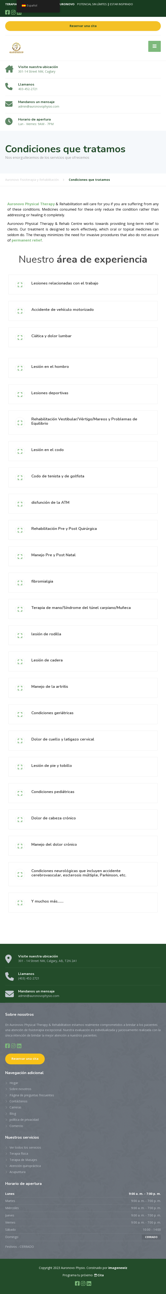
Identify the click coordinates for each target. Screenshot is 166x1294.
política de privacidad (24, 1120)
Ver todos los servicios (25, 1147)
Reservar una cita (83, 26)
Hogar (14, 1083)
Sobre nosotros (20, 1089)
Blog (13, 1113)
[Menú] (154, 46)
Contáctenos (18, 1101)
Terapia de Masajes (23, 1160)
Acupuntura (18, 1172)
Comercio (16, 1126)
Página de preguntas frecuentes (32, 1095)
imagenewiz (117, 1268)
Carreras (15, 1107)
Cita (99, 1275)
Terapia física (19, 1153)
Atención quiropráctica (25, 1166)
